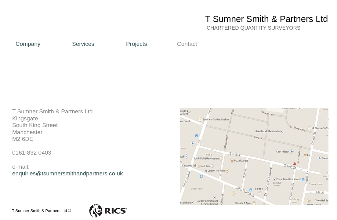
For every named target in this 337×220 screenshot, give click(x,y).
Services (83, 44)
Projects (136, 44)
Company (28, 44)
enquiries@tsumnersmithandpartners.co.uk (67, 173)
